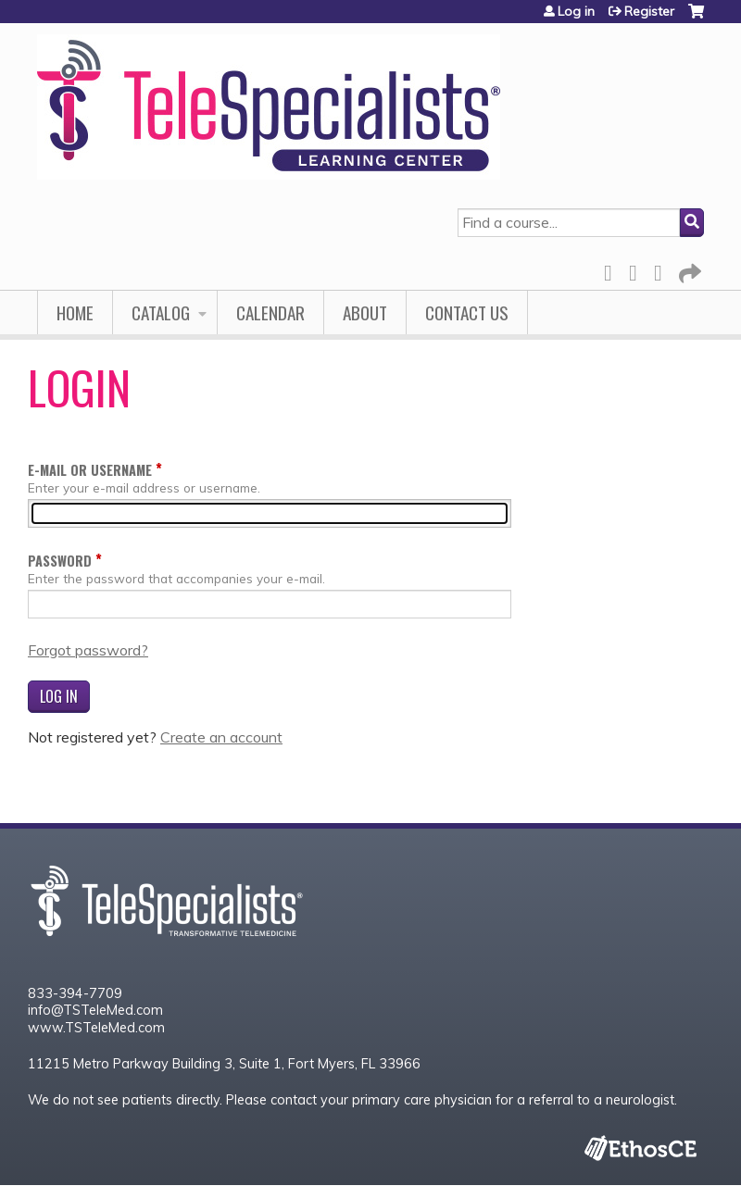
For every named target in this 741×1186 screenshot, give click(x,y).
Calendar (270, 312)
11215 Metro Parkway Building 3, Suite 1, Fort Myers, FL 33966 (224, 1063)
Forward (688, 270)
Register (649, 11)
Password (60, 560)
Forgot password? (88, 650)
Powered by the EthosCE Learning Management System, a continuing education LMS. (640, 1148)
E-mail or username (90, 470)
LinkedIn (663, 270)
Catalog (161, 312)
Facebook (613, 270)
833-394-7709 (75, 993)
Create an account (221, 737)
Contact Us (467, 312)
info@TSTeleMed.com (95, 1010)
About (365, 312)
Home (75, 312)
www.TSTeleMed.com (96, 1027)
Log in (576, 11)
